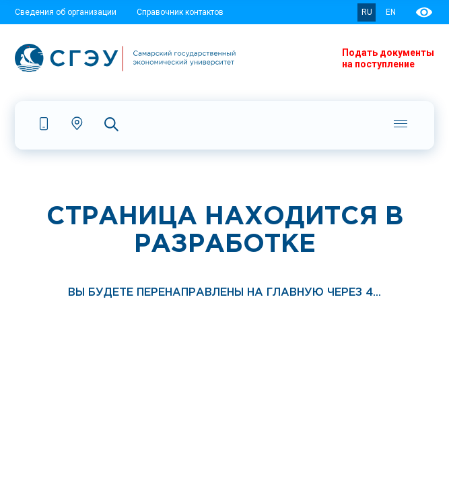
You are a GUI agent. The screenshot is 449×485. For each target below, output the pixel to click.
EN (391, 12)
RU (366, 12)
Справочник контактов (180, 12)
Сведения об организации (65, 12)
